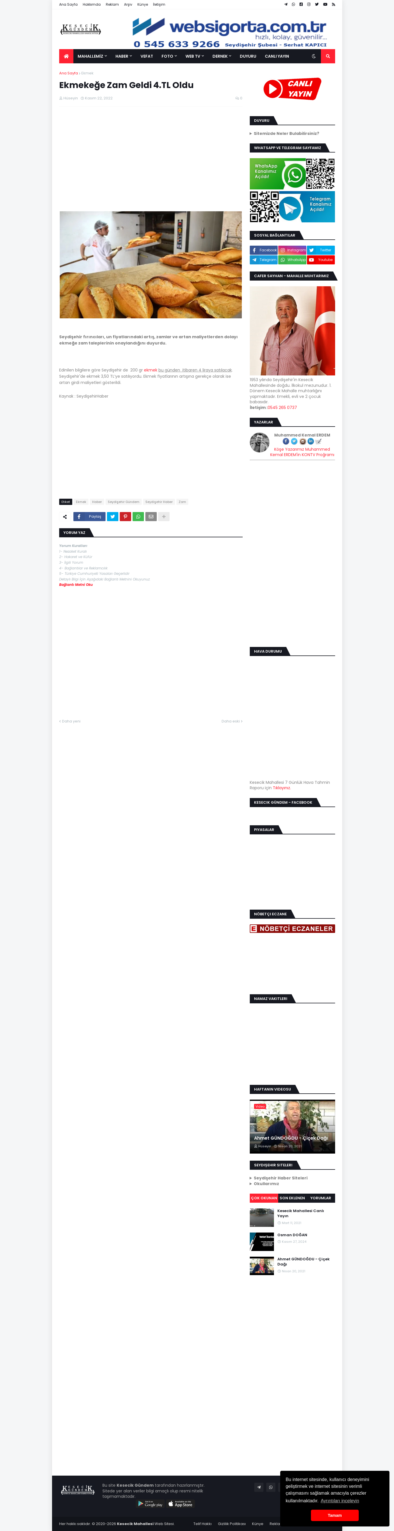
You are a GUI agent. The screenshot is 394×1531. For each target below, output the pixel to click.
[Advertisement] (151, 152)
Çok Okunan (264, 1198)
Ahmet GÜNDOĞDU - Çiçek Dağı (291, 1138)
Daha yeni (71, 721)
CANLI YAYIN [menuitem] (277, 56)
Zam (182, 502)
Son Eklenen (292, 1198)
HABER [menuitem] (121, 56)
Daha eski (231, 721)
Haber (97, 502)
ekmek (150, 370)
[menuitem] (66, 56)
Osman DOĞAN (292, 1235)
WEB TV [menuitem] (192, 56)
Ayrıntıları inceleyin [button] (340, 1500)
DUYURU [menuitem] (248, 56)
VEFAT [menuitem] (147, 56)
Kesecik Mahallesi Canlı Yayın (300, 1213)
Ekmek (87, 73)
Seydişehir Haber (159, 502)
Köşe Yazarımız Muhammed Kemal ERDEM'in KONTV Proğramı (302, 452)
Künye (142, 4)
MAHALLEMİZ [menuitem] (90, 56)
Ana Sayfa (68, 4)
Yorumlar (320, 1198)
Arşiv (128, 4)
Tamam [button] (335, 1515)
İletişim (159, 4)
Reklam (112, 4)
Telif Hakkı (202, 1523)
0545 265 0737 (282, 407)
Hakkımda (92, 4)
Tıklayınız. (282, 788)
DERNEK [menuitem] (220, 56)
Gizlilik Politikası (232, 1523)
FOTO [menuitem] (167, 56)
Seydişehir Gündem (123, 502)
